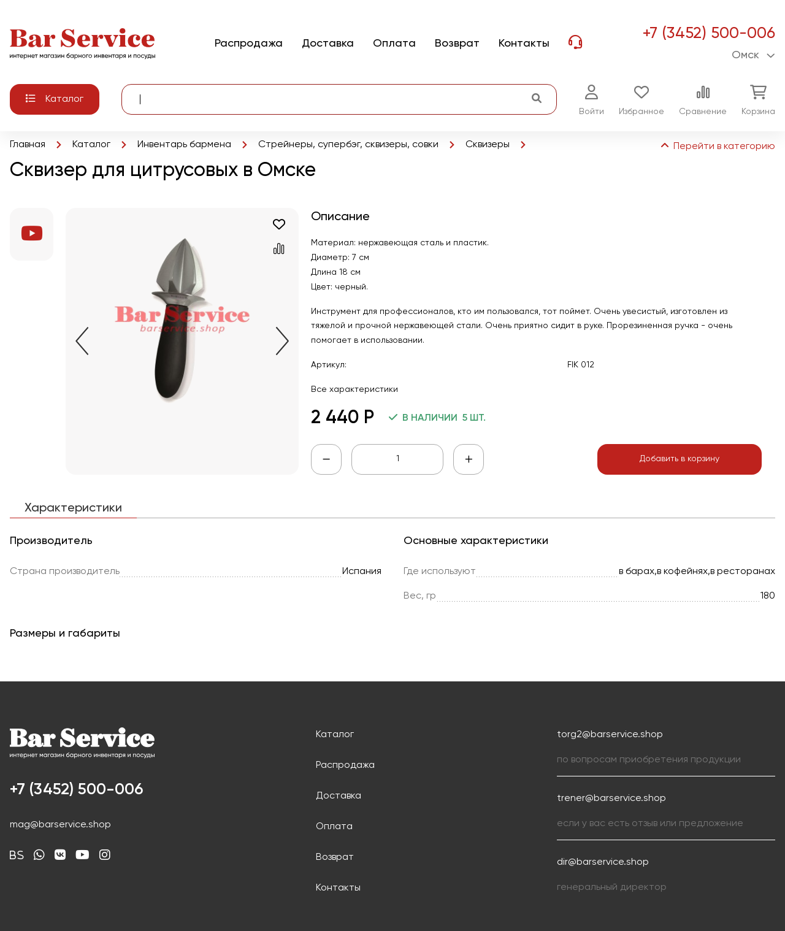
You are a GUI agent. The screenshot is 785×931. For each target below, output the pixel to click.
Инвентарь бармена (184, 145)
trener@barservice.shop (611, 798)
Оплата (334, 827)
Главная (27, 145)
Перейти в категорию (717, 146)
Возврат (335, 857)
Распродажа (345, 765)
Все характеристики (354, 389)
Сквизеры (487, 145)
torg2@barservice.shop (610, 735)
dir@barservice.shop (603, 862)
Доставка (338, 796)
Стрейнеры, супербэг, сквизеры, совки (348, 145)
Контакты (338, 888)
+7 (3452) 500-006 (708, 34)
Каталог (91, 145)
